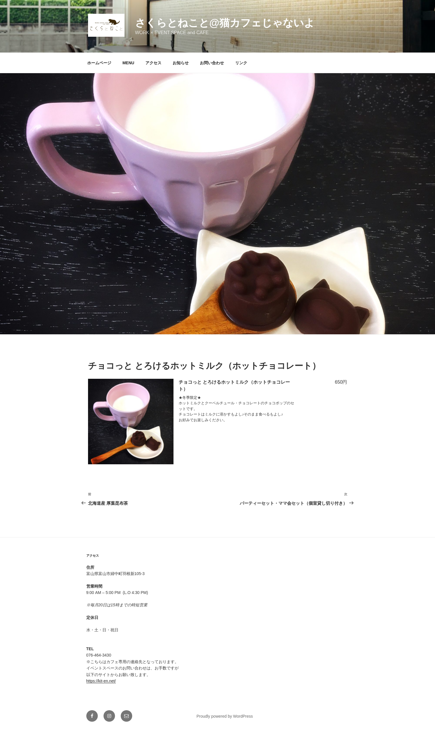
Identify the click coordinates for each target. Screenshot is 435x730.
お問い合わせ (212, 63)
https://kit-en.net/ (101, 681)
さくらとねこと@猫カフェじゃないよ (225, 23)
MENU (128, 63)
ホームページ (99, 63)
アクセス (153, 63)
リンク (241, 63)
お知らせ (181, 63)
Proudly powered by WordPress (224, 716)
